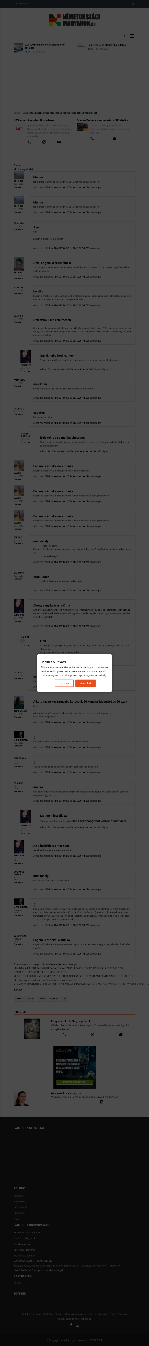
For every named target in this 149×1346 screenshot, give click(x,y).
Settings (64, 683)
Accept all (85, 683)
